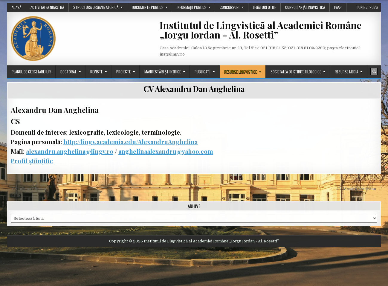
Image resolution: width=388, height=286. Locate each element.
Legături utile (264, 7)
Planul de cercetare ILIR (31, 72)
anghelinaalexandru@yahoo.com (165, 151)
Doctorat (68, 72)
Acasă (16, 7)
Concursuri (229, 7)
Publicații (202, 72)
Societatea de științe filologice (296, 72)
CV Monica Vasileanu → (359, 189)
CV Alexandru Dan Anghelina (194, 89)
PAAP (338, 7)
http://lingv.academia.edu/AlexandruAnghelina (130, 142)
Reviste (96, 72)
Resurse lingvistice (240, 72)
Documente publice (147, 7)
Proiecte (123, 72)
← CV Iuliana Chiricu (26, 189)
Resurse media (346, 72)
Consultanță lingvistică (305, 7)
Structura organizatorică (95, 7)
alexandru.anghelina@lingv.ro (69, 151)
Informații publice (191, 7)
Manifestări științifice (162, 72)
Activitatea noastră (47, 7)
